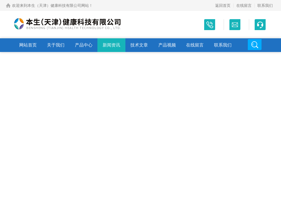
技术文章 (139, 45)
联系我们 (265, 5)
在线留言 (244, 5)
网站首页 (28, 45)
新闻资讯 (111, 45)
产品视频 (167, 45)
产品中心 (83, 45)
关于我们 (55, 45)
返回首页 (223, 5)
